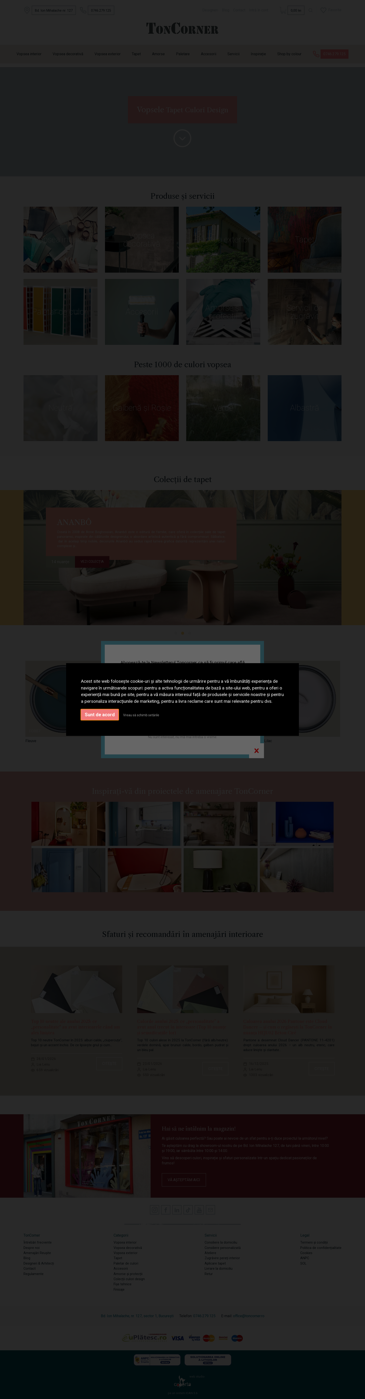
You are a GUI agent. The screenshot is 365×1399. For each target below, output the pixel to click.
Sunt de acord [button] (100, 714)
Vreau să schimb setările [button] (141, 715)
